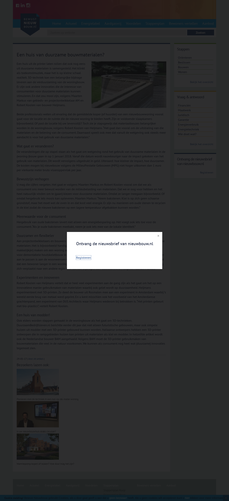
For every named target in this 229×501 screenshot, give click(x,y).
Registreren (83, 257)
